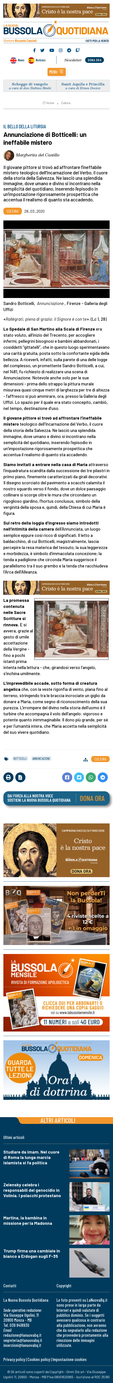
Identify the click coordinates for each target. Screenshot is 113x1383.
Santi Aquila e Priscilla (82, 84)
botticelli (20, 758)
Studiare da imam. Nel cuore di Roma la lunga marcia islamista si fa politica (31, 1157)
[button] (56, 72)
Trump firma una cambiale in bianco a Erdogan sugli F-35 (31, 1253)
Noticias (40, 60)
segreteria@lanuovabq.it (22, 1340)
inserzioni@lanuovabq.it (22, 1345)
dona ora (94, 60)
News (21, 60)
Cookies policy (38, 1359)
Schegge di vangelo (30, 84)
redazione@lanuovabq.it (22, 1335)
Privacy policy (14, 1359)
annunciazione (41, 758)
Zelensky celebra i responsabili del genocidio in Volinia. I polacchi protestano (32, 1190)
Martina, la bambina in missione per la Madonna (27, 1220)
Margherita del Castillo (37, 155)
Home (48, 103)
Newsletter (73, 60)
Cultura (65, 103)
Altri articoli (58, 1120)
